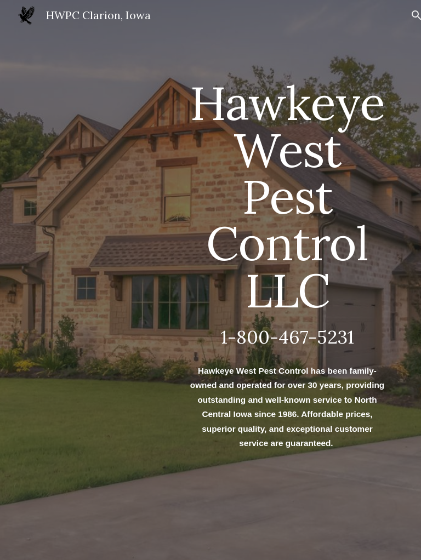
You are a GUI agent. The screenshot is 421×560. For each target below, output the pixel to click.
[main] (287, 279)
